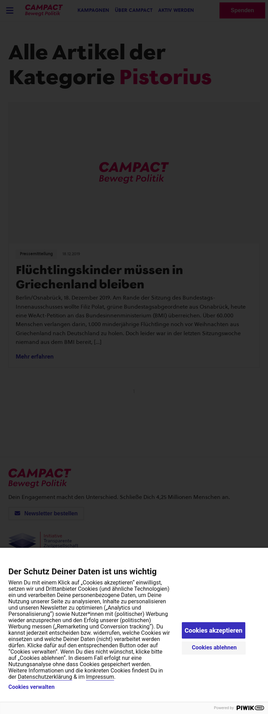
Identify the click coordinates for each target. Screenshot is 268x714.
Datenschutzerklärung (45, 676)
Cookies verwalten (31, 687)
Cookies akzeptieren (214, 630)
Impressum (100, 676)
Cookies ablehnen (214, 647)
